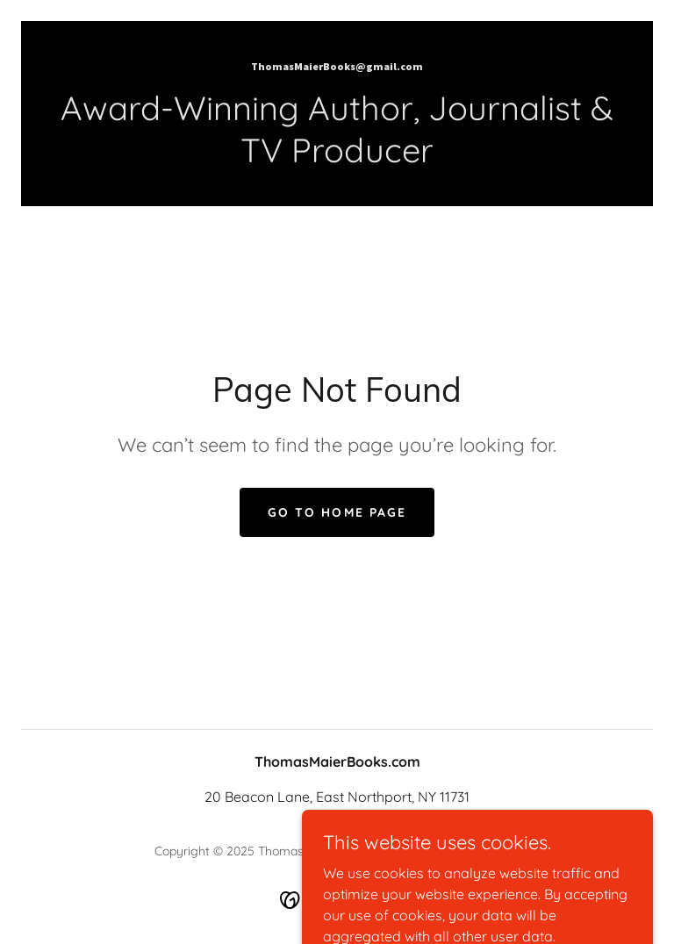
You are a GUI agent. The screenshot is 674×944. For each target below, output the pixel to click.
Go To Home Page (336, 512)
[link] (337, 65)
